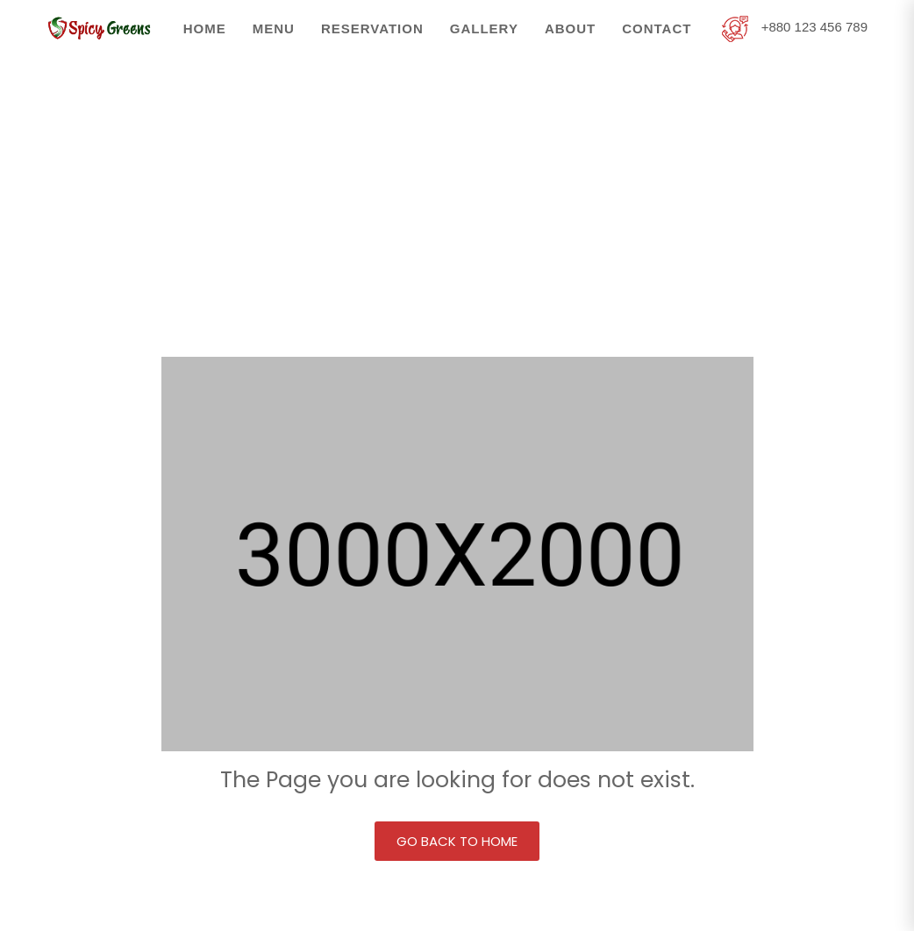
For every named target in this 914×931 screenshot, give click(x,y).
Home (204, 28)
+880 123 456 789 (795, 26)
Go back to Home (457, 841)
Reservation (372, 28)
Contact (656, 28)
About (570, 28)
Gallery (484, 28)
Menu (274, 28)
